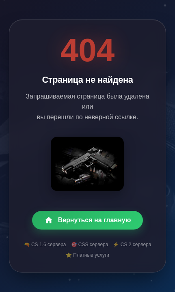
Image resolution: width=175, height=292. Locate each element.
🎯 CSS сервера (89, 244)
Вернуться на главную (87, 220)
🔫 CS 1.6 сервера (45, 244)
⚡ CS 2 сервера (132, 244)
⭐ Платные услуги (87, 255)
